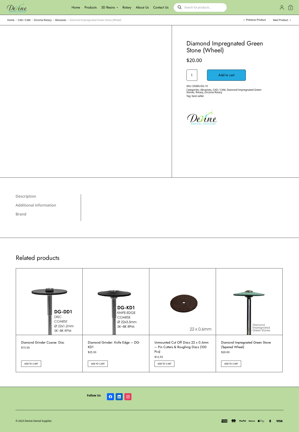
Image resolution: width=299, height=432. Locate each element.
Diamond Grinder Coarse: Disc (42, 342)
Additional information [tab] (36, 205)
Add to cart (227, 75)
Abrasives (60, 20)
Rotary (127, 7)
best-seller (198, 96)
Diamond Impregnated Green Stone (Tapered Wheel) (246, 344)
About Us (142, 7)
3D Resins (108, 7)
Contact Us (160, 7)
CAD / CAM (24, 20)
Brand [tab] (21, 214)
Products (91, 7)
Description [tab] (26, 196)
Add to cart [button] (31, 363)
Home (76, 7)
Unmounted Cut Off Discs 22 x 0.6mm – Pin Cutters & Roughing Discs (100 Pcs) (181, 347)
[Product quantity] (191, 75)
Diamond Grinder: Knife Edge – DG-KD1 (114, 344)
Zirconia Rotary (42, 20)
